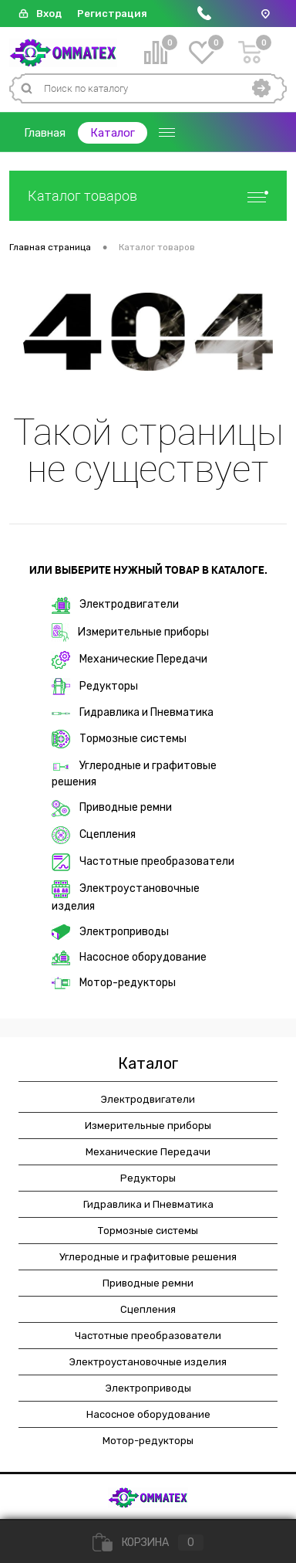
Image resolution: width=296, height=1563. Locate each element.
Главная (45, 133)
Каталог (112, 133)
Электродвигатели (115, 605)
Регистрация (112, 13)
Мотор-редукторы (114, 982)
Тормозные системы (119, 739)
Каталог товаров (148, 196)
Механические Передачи (129, 660)
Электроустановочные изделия (126, 896)
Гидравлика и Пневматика (133, 712)
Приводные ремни (112, 808)
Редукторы (95, 686)
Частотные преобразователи (143, 862)
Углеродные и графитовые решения (134, 773)
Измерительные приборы (130, 632)
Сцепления (94, 835)
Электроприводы (110, 932)
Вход (49, 13)
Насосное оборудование (129, 958)
